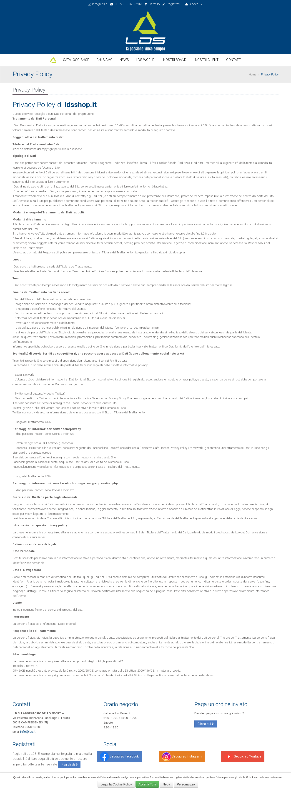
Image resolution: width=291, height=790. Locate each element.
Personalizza (186, 784)
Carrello (152, 4)
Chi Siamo (104, 60)
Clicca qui (206, 724)
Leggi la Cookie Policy (116, 784)
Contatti (233, 60)
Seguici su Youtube (242, 756)
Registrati (171, 4)
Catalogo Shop (76, 60)
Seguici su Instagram (182, 756)
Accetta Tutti (147, 784)
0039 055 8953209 (126, 4)
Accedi (194, 4)
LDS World (145, 60)
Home (252, 74)
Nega (166, 784)
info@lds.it (97, 4)
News (124, 60)
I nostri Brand (174, 60)
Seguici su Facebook (119, 756)
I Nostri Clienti (206, 60)
